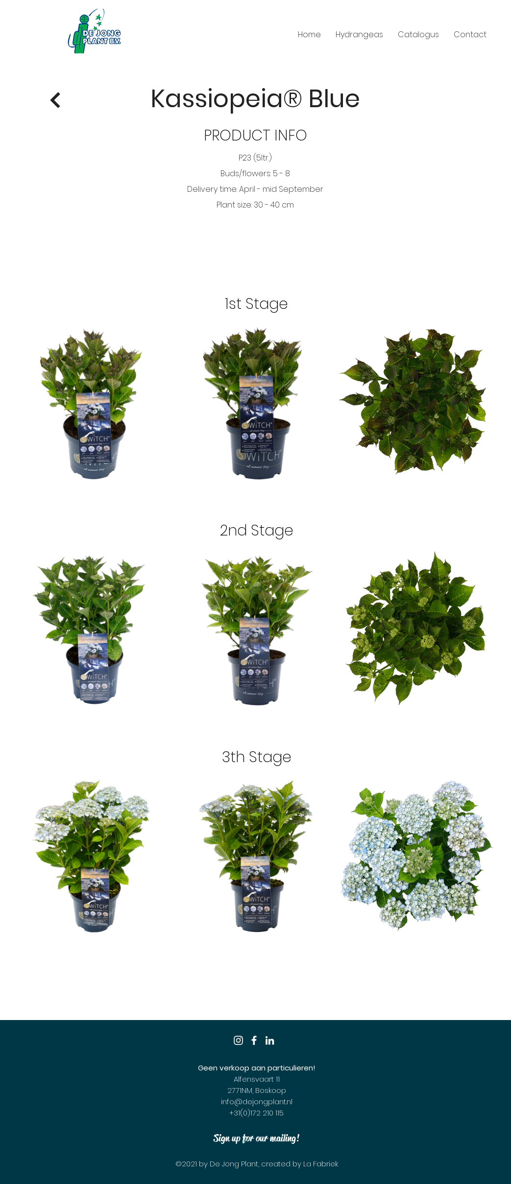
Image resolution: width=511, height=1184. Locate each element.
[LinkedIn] (270, 1040)
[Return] (55, 100)
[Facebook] (254, 1040)
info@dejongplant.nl (256, 1101)
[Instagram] (238, 1040)
